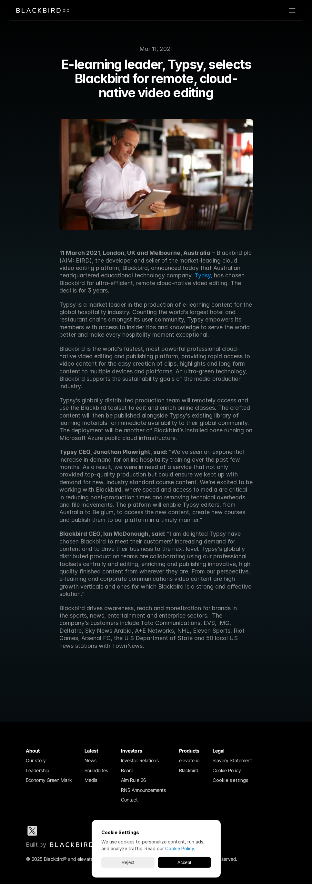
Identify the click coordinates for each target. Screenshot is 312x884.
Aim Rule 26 (133, 780)
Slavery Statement (232, 760)
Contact (129, 800)
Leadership (37, 770)
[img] (71, 844)
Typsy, (203, 275)
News (90, 760)
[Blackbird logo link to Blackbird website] (60, 845)
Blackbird (188, 770)
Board (127, 770)
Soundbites (96, 770)
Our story (36, 760)
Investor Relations (140, 760)
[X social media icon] (32, 830)
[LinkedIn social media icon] (52, 830)
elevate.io (189, 760)
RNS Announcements (143, 790)
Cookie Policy (227, 770)
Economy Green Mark (49, 780)
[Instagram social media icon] (73, 830)
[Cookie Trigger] (231, 780)
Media (91, 780)
